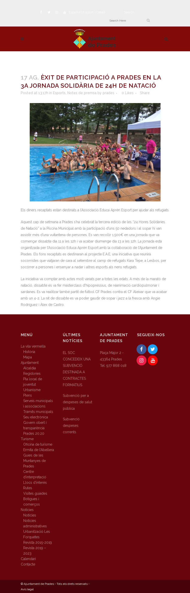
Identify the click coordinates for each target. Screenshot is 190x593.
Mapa (27, 357)
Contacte (28, 564)
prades (108, 93)
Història (29, 352)
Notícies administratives (35, 523)
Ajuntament (30, 363)
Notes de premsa (81, 93)
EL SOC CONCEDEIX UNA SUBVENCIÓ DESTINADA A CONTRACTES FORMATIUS (77, 369)
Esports (59, 93)
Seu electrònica (35, 417)
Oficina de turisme (37, 444)
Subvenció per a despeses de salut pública (77, 402)
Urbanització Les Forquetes (36, 534)
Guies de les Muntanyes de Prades (34, 460)
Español (75, 12)
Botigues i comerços (31, 501)
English (88, 12)
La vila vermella (33, 346)
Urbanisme (32, 390)
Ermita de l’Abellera (38, 450)
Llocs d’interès (35, 483)
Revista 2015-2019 (37, 542)
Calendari (28, 559)
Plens (27, 395)
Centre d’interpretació (34, 474)
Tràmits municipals (38, 412)
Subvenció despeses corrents (71, 425)
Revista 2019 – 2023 (34, 550)
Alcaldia (29, 368)
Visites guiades (35, 493)
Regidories (32, 374)
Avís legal (27, 589)
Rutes (27, 488)
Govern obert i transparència (35, 425)
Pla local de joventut (32, 381)
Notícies (27, 510)
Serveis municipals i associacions (38, 403)
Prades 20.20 (33, 433)
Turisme (27, 439)
